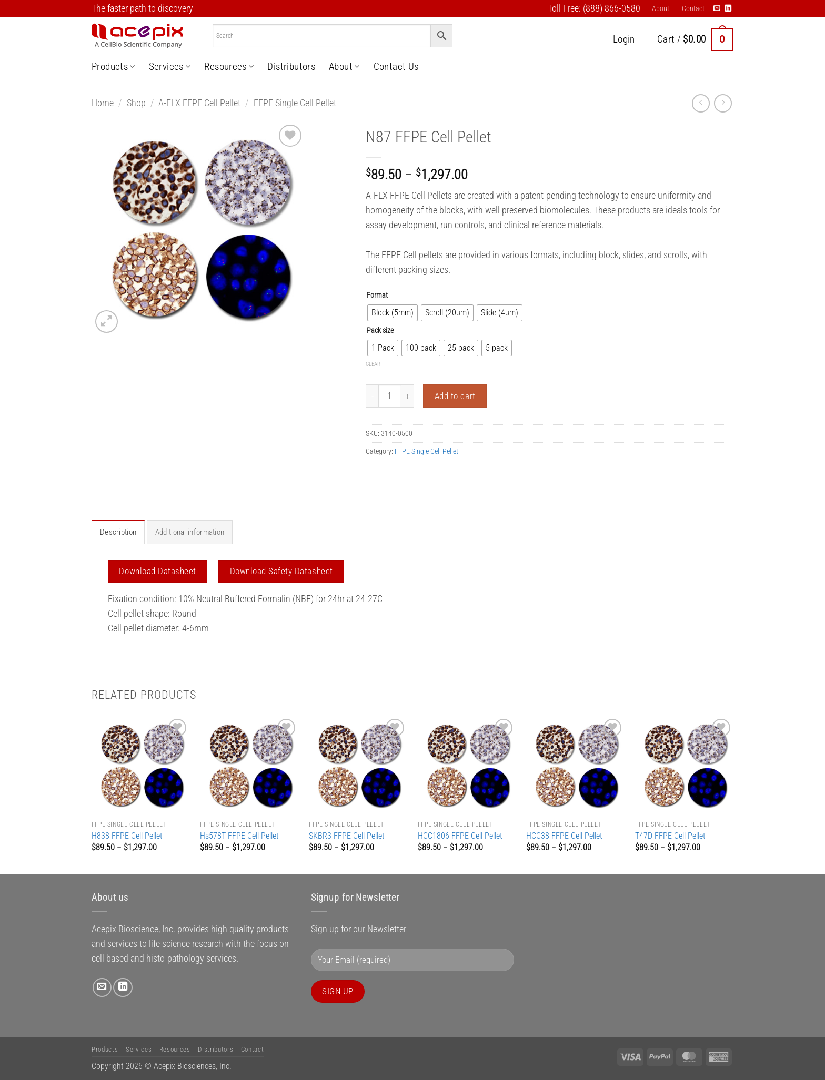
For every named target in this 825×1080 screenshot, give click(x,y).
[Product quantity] (389, 395)
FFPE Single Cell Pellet (295, 103)
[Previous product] (723, 103)
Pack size (380, 330)
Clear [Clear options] (373, 364)
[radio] (392, 313)
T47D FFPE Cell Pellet (670, 835)
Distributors (291, 66)
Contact (693, 8)
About (660, 8)
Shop (136, 103)
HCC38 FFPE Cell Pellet (564, 835)
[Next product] (701, 103)
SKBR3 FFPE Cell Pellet (347, 835)
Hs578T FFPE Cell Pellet (239, 835)
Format (377, 295)
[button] (624, 39)
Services (170, 66)
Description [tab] (117, 532)
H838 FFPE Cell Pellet (127, 835)
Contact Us (396, 66)
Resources (229, 66)
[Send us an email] (716, 9)
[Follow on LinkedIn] (728, 9)
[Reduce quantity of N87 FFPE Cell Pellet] (372, 395)
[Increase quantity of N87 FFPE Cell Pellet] (407, 395)
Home (103, 103)
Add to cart (455, 396)
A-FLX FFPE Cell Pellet (199, 103)
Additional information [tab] (186, 532)
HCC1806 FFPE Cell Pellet (460, 835)
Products (113, 66)
